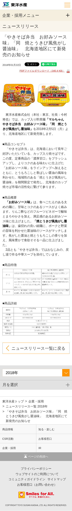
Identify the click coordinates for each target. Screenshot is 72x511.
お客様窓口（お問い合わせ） (37, 484)
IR (39, 448)
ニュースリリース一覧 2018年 (26, 406)
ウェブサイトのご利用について (37, 474)
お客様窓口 (45, 439)
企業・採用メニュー (20, 15)
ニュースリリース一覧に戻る (38, 348)
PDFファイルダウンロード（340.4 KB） (42, 70)
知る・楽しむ (46, 429)
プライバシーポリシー (36, 468)
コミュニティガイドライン (26, 479)
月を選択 (10, 385)
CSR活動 (7, 439)
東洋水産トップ (13, 401)
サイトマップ (56, 479)
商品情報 (7, 429)
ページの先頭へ (36, 456)
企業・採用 (36, 401)
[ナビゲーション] (67, 4)
